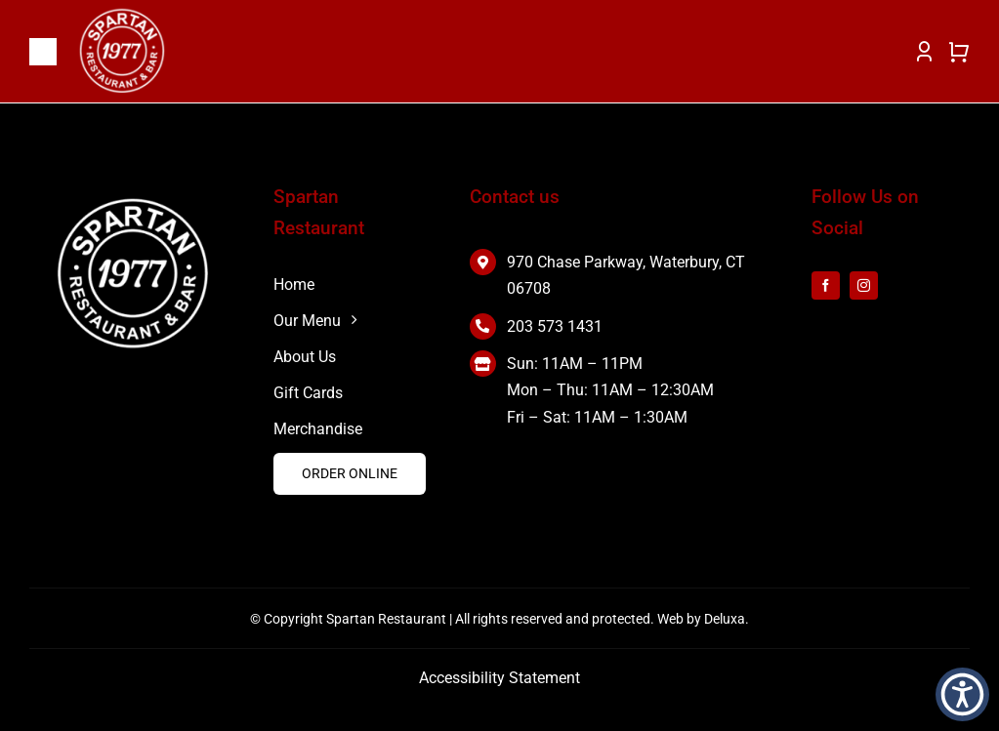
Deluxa (724, 619)
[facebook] (826, 285)
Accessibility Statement (499, 678)
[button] (962, 694)
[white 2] (133, 202)
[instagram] (864, 285)
